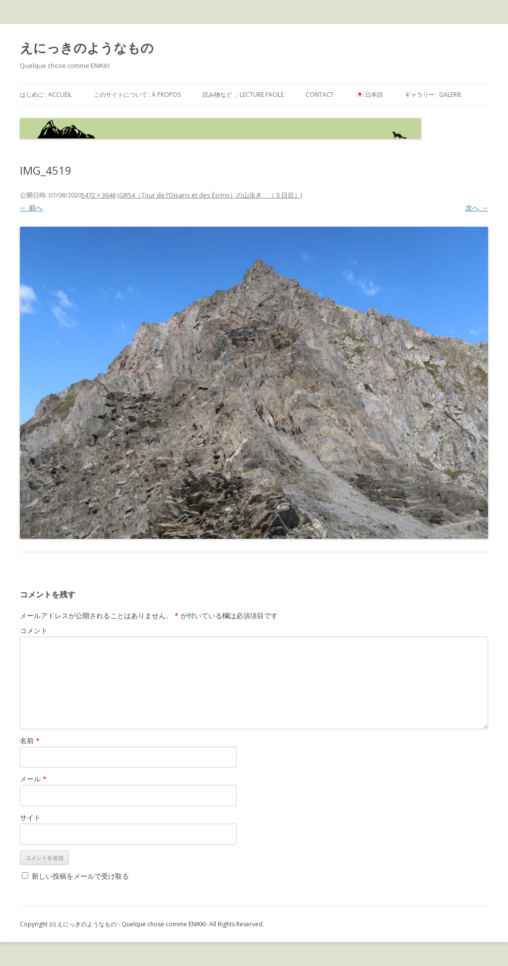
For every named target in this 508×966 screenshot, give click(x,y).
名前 (30, 740)
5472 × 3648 (98, 195)
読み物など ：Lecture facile (243, 94)
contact (320, 94)
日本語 (369, 94)
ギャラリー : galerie (433, 94)
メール (33, 778)
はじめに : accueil (46, 94)
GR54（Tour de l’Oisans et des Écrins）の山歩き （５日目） (210, 195)
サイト (30, 817)
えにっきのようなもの (87, 48)
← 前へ (31, 207)
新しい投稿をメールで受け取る (80, 876)
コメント (34, 630)
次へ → (476, 207)
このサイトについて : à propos (137, 94)
